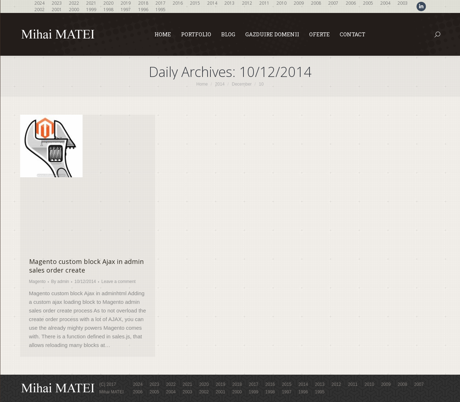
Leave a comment (118, 281)
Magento (37, 281)
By (60, 281)
